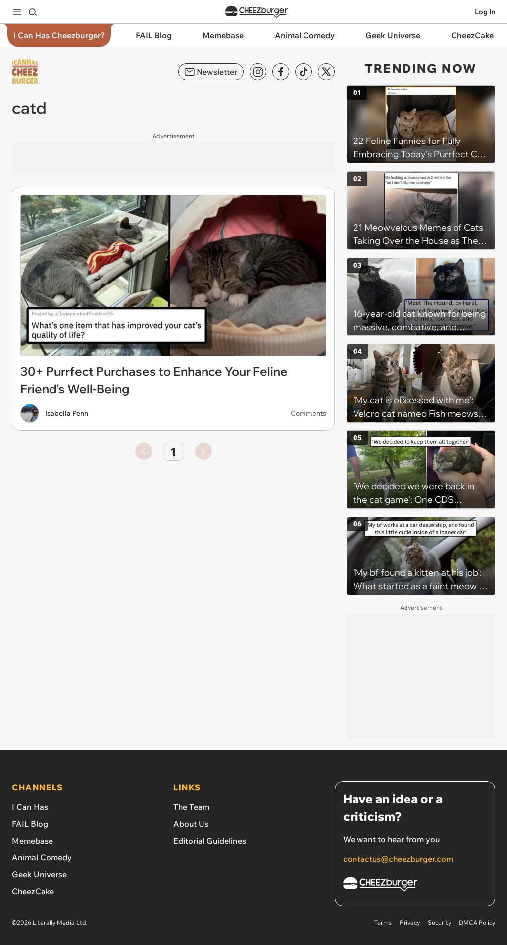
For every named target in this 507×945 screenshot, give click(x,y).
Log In (485, 11)
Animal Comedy (42, 857)
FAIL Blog (30, 824)
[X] (326, 71)
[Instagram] (258, 71)
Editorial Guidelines (209, 841)
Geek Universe (39, 874)
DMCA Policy (477, 922)
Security (439, 922)
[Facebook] (280, 71)
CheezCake (33, 891)
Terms (383, 922)
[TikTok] (303, 71)
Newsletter (211, 72)
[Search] (33, 12)
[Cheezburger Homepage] (415, 885)
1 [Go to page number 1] (173, 451)
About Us (190, 824)
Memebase (32, 841)
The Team (191, 807)
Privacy (410, 922)
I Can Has (30, 807)
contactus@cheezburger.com (398, 859)
